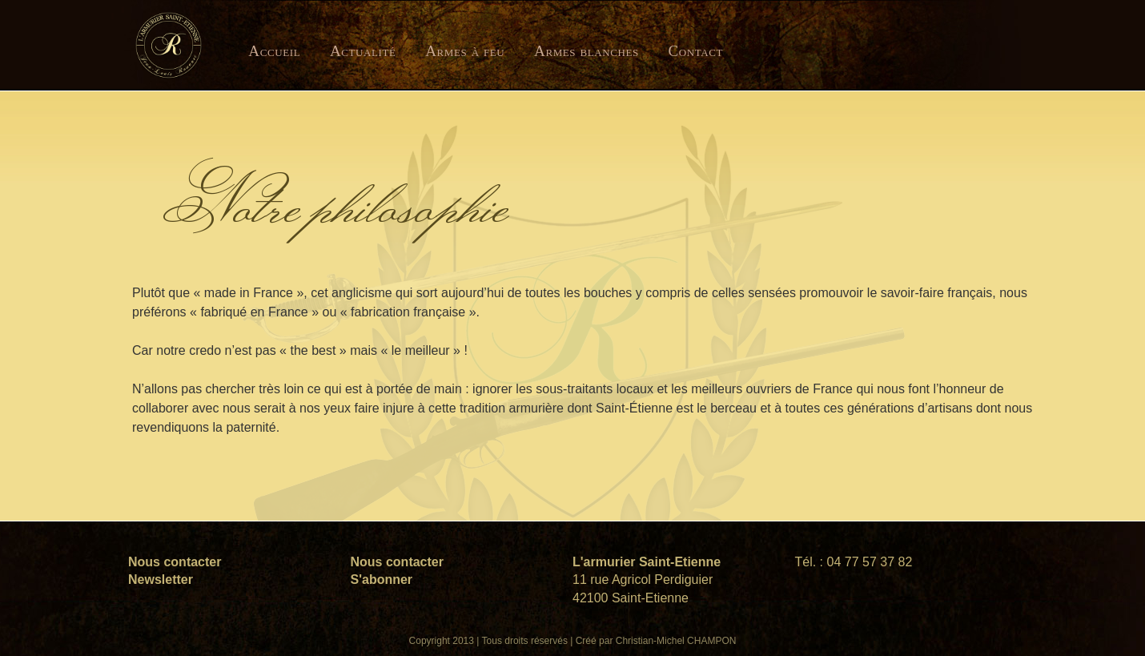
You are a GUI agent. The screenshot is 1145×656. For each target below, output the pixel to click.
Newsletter (160, 579)
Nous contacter (174, 562)
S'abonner (382, 579)
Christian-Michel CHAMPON (676, 640)
